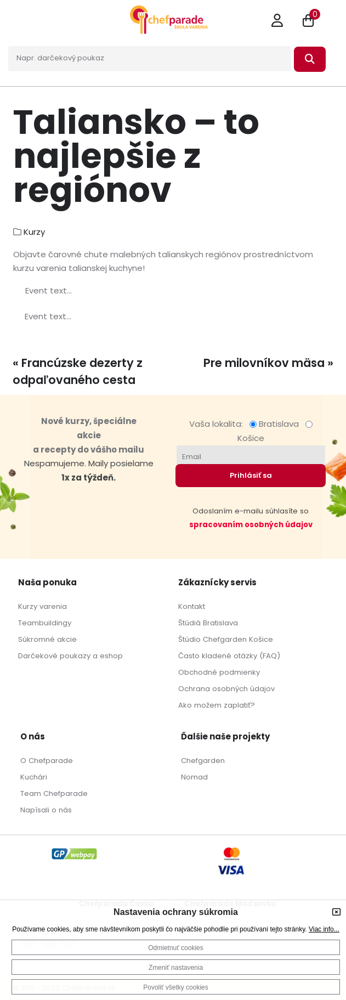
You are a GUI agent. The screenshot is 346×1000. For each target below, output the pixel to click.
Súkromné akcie (47, 639)
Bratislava (276, 424)
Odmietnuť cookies (175, 948)
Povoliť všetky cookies (175, 987)
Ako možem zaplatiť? (216, 705)
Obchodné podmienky (219, 672)
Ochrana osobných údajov (226, 688)
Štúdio (189, 639)
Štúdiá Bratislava (208, 623)
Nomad (194, 777)
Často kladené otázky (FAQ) (229, 656)
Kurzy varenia (42, 606)
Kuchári (33, 777)
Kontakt (191, 606)
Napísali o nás (46, 810)
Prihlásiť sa (251, 475)
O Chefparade (46, 760)
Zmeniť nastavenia (176, 967)
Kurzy (34, 232)
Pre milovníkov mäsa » (268, 363)
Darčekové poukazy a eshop (70, 656)
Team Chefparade (54, 793)
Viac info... (324, 929)
